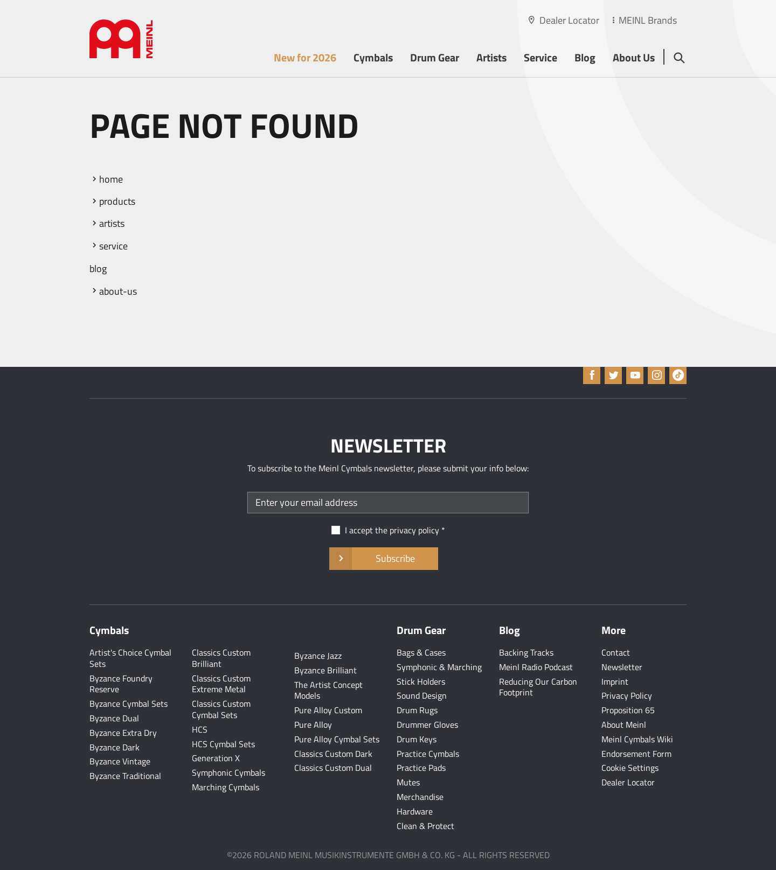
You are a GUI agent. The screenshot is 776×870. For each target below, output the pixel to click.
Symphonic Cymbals (228, 772)
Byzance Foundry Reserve (121, 684)
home (111, 179)
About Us (634, 57)
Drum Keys (416, 739)
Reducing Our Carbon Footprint (538, 687)
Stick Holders (421, 681)
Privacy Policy (626, 695)
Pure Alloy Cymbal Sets (336, 739)
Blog (584, 57)
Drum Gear (434, 57)
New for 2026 (305, 57)
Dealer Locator (569, 20)
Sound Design (422, 695)
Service (540, 57)
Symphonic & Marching (439, 666)
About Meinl (623, 724)
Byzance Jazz (318, 655)
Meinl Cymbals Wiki (637, 739)
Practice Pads (421, 767)
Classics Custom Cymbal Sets (221, 709)
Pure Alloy (313, 724)
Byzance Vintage (119, 761)
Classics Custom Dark (333, 753)
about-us (118, 291)
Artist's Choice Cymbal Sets (130, 658)
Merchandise (420, 796)
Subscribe (383, 558)
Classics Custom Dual (333, 767)
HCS (199, 729)
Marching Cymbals (225, 787)
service (113, 246)
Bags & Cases (421, 652)
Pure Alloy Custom (328, 710)
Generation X (216, 757)
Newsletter (621, 666)
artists (111, 223)
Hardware (415, 811)
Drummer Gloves (427, 724)
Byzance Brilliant (325, 670)
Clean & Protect (425, 825)
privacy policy (414, 530)
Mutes (408, 782)
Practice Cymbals (428, 753)
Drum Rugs (417, 710)
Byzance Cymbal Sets (128, 703)
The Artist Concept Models (328, 690)
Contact (615, 652)
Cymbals (373, 57)
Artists (491, 57)
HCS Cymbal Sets (223, 743)
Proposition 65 (628, 710)
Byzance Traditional (125, 775)
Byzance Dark (114, 747)
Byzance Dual (114, 718)
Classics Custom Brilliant (221, 658)
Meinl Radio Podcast (536, 666)
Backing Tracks (526, 652)
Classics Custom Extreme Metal (221, 684)
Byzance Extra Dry (123, 732)
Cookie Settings (630, 767)
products (117, 201)
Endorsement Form (636, 753)
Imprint (614, 681)
